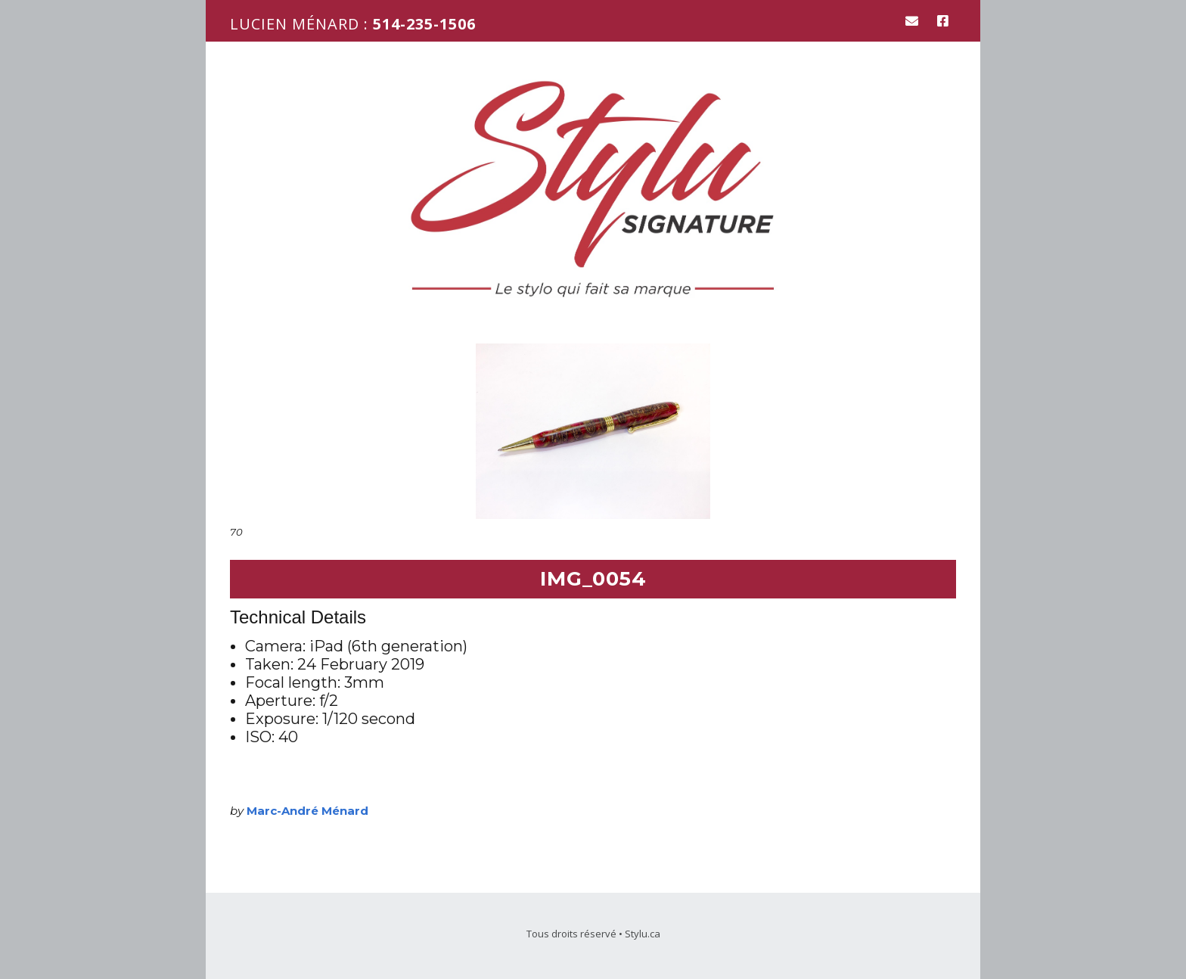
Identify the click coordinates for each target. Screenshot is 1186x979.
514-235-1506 (424, 24)
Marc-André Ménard (307, 810)
